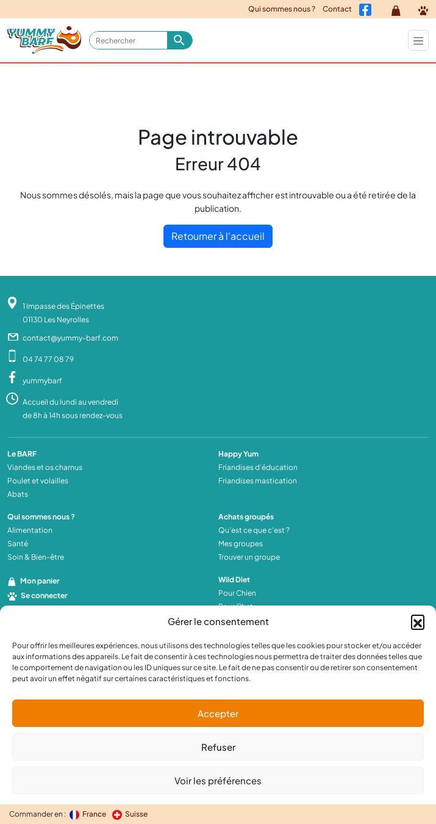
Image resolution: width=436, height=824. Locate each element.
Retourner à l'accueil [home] (218, 235)
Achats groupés (246, 516)
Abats (17, 494)
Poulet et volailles (37, 480)
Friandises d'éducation (258, 467)
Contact (337, 8)
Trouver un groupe (249, 557)
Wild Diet (234, 579)
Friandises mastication (257, 480)
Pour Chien (237, 593)
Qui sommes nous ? (281, 8)
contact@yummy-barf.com (70, 337)
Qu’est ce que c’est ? (254, 530)
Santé (17, 543)
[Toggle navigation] (418, 40)
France (88, 814)
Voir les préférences (218, 780)
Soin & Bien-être (35, 557)
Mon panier (33, 580)
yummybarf (42, 380)
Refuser (218, 747)
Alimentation (29, 530)
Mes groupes (240, 543)
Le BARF (22, 453)
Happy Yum (238, 453)
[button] (418, 621)
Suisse (130, 814)
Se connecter (37, 595)
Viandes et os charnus (44, 467)
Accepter (218, 713)
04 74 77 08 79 (48, 359)
